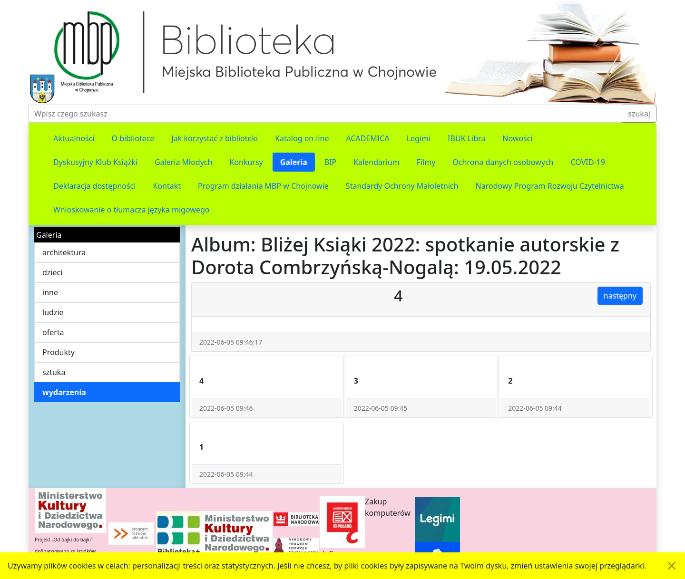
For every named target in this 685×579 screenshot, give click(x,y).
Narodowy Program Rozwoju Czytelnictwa (550, 186)
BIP (330, 162)
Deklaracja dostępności (94, 186)
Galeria (293, 162)
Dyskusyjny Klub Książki (95, 162)
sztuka (53, 372)
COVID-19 (588, 162)
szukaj (639, 113)
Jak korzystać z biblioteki (214, 138)
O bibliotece (133, 138)
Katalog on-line (302, 138)
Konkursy (246, 162)
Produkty (58, 352)
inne (50, 292)
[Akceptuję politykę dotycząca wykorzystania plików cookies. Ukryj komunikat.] (671, 565)
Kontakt (167, 186)
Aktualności (74, 138)
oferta (53, 332)
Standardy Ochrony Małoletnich (402, 186)
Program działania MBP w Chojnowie (263, 186)
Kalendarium (376, 162)
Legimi (419, 138)
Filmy (426, 162)
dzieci (52, 272)
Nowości (517, 138)
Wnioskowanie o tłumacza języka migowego (131, 209)
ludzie (53, 312)
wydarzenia (64, 392)
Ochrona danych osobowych (502, 162)
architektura (64, 252)
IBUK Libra (466, 138)
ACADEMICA (368, 138)
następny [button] (620, 295)
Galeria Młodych (184, 162)
